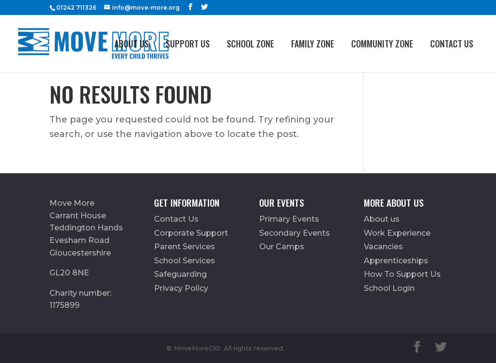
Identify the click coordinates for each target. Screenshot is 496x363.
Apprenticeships (396, 260)
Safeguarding (180, 274)
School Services (184, 260)
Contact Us (451, 43)
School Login (389, 288)
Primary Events (289, 219)
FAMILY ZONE (312, 43)
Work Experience (397, 233)
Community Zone (382, 43)
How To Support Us (402, 274)
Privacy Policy (181, 288)
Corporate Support (191, 233)
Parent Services (184, 246)
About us (131, 43)
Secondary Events (294, 233)
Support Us (188, 43)
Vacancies (383, 246)
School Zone (250, 43)
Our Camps (281, 246)
